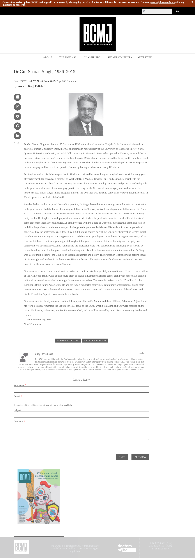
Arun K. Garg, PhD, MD (32, 86)
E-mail (18, 396)
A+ (15, 143)
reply (141, 353)
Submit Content (119, 57)
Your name (20, 385)
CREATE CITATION (95, 340)
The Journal (68, 57)
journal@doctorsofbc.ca (162, 2)
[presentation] (37, 446)
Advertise (144, 57)
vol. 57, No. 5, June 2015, (42, 81)
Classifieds (92, 57)
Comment (19, 421)
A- (18, 143)
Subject (17, 410)
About (47, 57)
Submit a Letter (68, 340)
